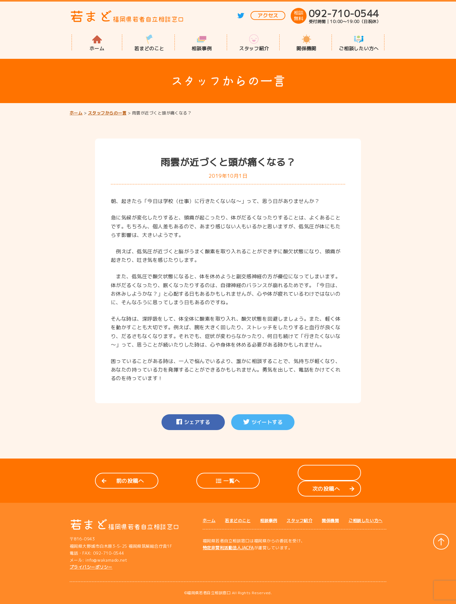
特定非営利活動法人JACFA (228, 548)
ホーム (97, 48)
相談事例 (202, 48)
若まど (127, 16)
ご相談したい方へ (359, 48)
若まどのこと (149, 48)
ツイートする (263, 422)
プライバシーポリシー (91, 567)
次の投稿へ (333, 488)
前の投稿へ (123, 480)
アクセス (267, 15)
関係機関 (306, 48)
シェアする (193, 422)
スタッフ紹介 (254, 48)
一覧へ (228, 480)
